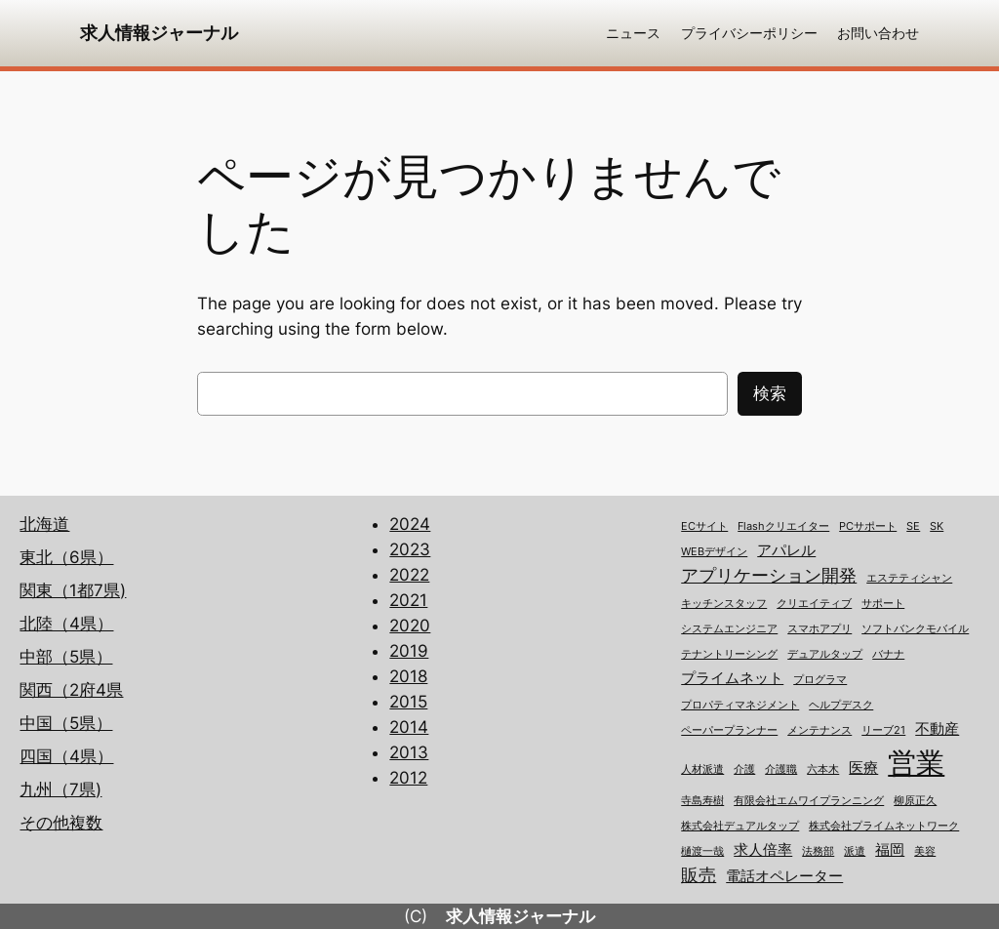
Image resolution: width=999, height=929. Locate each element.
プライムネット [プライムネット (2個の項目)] (732, 678)
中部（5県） (66, 656)
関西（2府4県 (71, 690)
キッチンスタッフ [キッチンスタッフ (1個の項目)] (724, 603)
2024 (409, 524)
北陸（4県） (66, 623)
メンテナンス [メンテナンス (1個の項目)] (819, 730)
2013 (408, 752)
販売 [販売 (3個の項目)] (698, 875)
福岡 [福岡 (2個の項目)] (889, 850)
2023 (409, 549)
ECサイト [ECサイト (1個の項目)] (704, 526)
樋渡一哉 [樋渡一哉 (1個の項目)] (702, 851)
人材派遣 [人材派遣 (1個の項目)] (702, 769)
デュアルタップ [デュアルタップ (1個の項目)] (824, 654)
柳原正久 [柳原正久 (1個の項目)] (915, 800)
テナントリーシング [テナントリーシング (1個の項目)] (729, 654)
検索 (769, 393)
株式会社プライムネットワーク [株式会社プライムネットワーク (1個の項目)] (884, 826)
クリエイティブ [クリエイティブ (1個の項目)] (814, 603)
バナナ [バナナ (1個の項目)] (888, 654)
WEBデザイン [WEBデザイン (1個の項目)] (714, 551)
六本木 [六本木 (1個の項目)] (823, 769)
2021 (408, 600)
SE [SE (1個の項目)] (913, 526)
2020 (409, 625)
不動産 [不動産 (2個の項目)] (937, 729)
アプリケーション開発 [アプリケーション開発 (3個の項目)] (769, 575)
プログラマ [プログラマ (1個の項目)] (820, 679)
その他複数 (61, 822)
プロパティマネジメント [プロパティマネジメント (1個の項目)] (740, 705)
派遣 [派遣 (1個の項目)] (854, 851)
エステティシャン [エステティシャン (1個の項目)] (909, 578)
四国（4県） (66, 756)
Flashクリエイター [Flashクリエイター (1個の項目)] (783, 526)
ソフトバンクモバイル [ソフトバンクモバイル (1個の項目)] (915, 629)
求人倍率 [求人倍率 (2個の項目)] (763, 850)
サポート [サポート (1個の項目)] (882, 603)
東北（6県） (66, 557)
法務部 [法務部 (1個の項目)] (818, 851)
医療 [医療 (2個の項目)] (863, 768)
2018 (408, 676)
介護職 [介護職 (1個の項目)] (781, 769)
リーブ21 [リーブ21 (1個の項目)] (883, 730)
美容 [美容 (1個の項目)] (925, 851)
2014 (408, 727)
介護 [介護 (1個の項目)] (744, 769)
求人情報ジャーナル (159, 32)
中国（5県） (66, 723)
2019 (408, 651)
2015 (408, 701)
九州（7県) (60, 789)
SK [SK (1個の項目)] (936, 526)
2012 (408, 778)
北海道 (44, 524)
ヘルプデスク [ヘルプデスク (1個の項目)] (841, 705)
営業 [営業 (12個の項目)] (916, 763)
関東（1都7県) (73, 590)
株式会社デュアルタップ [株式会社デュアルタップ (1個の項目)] (740, 826)
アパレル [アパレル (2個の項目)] (786, 550)
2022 (409, 575)
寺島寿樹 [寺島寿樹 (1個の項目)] (702, 800)
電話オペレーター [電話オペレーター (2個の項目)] (784, 876)
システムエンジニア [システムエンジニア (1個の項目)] (729, 629)
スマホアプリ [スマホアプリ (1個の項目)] (819, 629)
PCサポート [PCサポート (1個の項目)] (868, 526)
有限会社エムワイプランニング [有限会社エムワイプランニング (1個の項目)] (809, 800)
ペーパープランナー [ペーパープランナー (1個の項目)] (729, 730)
